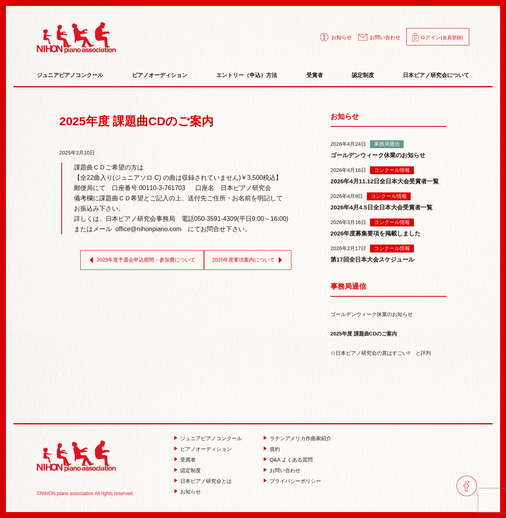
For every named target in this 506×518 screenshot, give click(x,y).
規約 (275, 449)
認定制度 (363, 75)
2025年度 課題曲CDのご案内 (363, 334)
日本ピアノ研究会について (436, 75)
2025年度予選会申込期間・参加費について (141, 260)
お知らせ (341, 37)
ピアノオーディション (159, 75)
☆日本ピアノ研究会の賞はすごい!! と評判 (380, 353)
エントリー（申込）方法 (246, 75)
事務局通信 (348, 286)
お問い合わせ (385, 37)
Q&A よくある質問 (291, 460)
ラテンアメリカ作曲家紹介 (300, 438)
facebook (466, 485)
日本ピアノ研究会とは (206, 481)
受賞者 (314, 75)
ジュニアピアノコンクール (70, 75)
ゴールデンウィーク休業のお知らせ (371, 314)
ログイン (441, 37)
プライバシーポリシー (295, 481)
